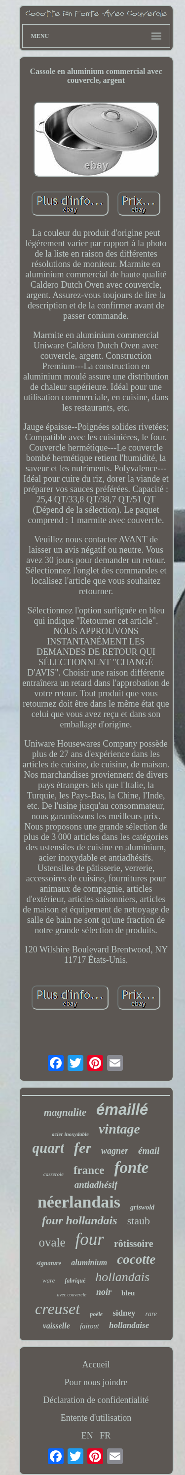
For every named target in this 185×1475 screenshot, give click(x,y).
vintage (119, 1128)
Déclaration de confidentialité (96, 1400)
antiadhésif (96, 1184)
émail (148, 1150)
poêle (96, 1314)
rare (151, 1314)
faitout (89, 1326)
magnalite (65, 1112)
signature (49, 1263)
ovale (51, 1242)
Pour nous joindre (96, 1382)
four (89, 1239)
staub (138, 1220)
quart (48, 1148)
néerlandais (78, 1202)
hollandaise (129, 1325)
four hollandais (79, 1220)
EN (87, 1435)
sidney (123, 1313)
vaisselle (56, 1326)
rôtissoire (133, 1243)
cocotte (136, 1259)
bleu (128, 1293)
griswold (142, 1207)
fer (82, 1147)
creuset (57, 1309)
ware (48, 1280)
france (89, 1170)
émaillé (122, 1109)
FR (105, 1435)
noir (103, 1292)
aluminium (89, 1262)
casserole (53, 1174)
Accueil (96, 1364)
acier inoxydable (70, 1134)
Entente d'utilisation (96, 1418)
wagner (114, 1151)
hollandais (122, 1277)
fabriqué (75, 1280)
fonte (131, 1167)
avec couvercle (71, 1294)
